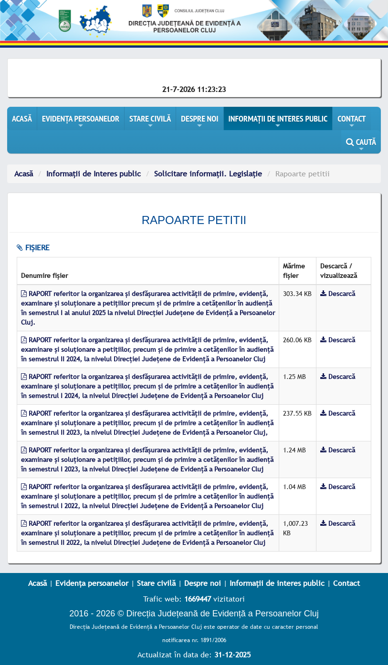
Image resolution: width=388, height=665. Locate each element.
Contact (346, 583)
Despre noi (202, 583)
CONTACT (351, 121)
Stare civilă (156, 583)
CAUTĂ (361, 144)
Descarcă (337, 293)
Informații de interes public (277, 583)
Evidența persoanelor (91, 583)
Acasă (23, 173)
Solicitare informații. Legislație (208, 173)
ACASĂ (22, 118)
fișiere (33, 247)
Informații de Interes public (93, 173)
